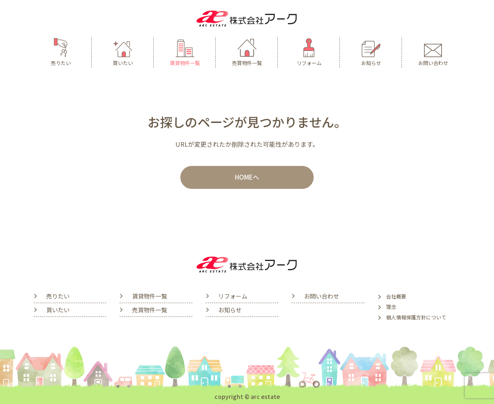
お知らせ (371, 51)
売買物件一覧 (247, 51)
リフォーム (309, 51)
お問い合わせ (433, 51)
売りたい (60, 51)
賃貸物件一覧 (185, 51)
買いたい (122, 51)
